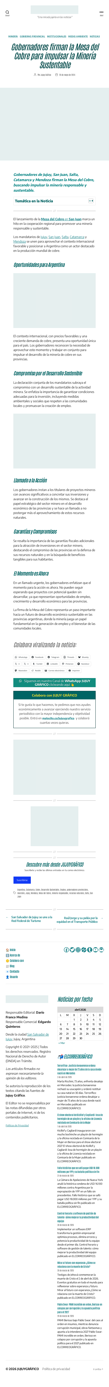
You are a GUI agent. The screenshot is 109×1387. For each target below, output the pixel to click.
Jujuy (44, 242)
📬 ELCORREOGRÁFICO (78, 1065)
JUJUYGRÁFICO (28, 1378)
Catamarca (77, 242)
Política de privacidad (56, 1378)
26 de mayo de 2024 (67, 79)
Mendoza (19, 246)
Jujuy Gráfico (46, 79)
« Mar (61, 1052)
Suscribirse (22, 885)
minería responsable (60, 898)
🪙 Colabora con (16, 970)
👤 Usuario (13, 986)
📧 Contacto (13, 980)
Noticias (54, 41)
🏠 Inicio (11, 959)
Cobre (38, 894)
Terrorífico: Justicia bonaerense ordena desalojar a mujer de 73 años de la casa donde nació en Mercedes (79, 1078)
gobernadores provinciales (78, 894)
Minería (17, 37)
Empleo (64, 894)
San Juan (54, 242)
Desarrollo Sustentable (50, 894)
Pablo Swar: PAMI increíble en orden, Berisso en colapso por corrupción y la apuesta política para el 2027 (79, 1317)
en (61, 224)
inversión (21, 898)
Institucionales (64, 37)
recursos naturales (77, 898)
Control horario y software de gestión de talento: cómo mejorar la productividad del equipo (78, 1226)
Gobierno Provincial (38, 37)
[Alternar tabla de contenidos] (89, 205)
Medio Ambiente (87, 37)
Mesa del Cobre (45, 898)
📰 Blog (11, 975)
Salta (65, 242)
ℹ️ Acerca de (14, 964)
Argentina (21, 894)
